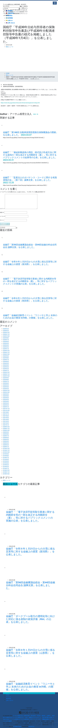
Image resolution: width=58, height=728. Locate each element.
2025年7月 (6, 339)
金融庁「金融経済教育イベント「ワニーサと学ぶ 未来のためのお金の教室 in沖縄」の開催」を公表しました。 (30, 316)
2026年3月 (6, 329)
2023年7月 (6, 381)
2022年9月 (6, 394)
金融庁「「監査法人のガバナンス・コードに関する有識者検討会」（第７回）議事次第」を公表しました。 (30, 178)
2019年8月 (6, 455)
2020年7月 (6, 436)
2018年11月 (6, 472)
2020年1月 (6, 446)
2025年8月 (6, 338)
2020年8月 (6, 434)
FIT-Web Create (17, 726)
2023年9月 (6, 378)
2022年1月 (6, 407)
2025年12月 (6, 332)
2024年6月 (6, 361)
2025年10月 (6, 336)
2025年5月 (6, 343)
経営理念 (9, 15)
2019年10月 (6, 452)
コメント (2, 208)
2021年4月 (6, 419)
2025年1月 (6, 348)
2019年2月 (6, 466)
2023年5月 (6, 385)
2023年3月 (6, 388)
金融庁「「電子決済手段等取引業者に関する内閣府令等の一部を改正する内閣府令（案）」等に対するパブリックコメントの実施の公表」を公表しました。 (30, 281)
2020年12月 (6, 426)
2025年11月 (6, 334)
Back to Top (6, 693)
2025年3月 (6, 347)
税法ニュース (9, 46)
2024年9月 (6, 356)
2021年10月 (6, 410)
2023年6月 (6, 383)
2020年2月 (6, 445)
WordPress (31, 726)
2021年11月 (6, 408)
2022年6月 (6, 397)
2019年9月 (6, 454)
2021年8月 (6, 412)
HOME (7, 695)
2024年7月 (6, 359)
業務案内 (9, 10)
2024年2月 (6, 368)
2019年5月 (6, 461)
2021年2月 (6, 423)
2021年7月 (6, 414)
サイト (2, 220)
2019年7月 (6, 457)
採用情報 (9, 18)
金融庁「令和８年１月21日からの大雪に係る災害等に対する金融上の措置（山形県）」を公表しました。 (30, 653)
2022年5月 (6, 399)
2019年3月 (6, 465)
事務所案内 (10, 13)
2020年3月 (6, 443)
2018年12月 (6, 470)
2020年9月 (6, 432)
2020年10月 (6, 430)
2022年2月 (6, 405)
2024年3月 (6, 367)
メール (2, 216)
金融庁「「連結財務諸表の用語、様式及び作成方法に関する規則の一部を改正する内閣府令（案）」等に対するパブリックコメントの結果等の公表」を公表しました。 (30, 155)
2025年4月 (6, 345)
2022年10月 (6, 392)
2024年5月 (6, 363)
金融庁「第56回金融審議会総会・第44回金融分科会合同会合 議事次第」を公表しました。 (29, 245)
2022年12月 (6, 390)
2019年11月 (6, 450)
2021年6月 (6, 416)
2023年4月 (6, 387)
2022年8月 (6, 396)
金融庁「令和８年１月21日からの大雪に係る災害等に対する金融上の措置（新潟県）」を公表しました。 (30, 262)
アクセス (8, 696)
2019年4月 (6, 463)
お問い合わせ (10, 23)
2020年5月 (6, 439)
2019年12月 (6, 448)
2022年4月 (6, 401)
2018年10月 (6, 474)
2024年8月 (6, 358)
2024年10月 (6, 354)
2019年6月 (6, 459)
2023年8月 (6, 379)
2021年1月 (6, 425)
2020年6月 (6, 437)
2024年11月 (6, 352)
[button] (55, 3)
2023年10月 (6, 376)
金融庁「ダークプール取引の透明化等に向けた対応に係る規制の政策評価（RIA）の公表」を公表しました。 (30, 619)
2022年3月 (6, 403)
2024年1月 (6, 370)
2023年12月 (6, 372)
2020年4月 (6, 441)
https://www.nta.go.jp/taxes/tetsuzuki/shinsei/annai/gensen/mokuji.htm (20, 103)
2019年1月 (6, 468)
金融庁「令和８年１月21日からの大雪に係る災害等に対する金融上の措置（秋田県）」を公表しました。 (30, 299)
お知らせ (9, 20)
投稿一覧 (35, 114)
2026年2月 (6, 330)
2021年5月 (6, 417)
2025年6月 (6, 341)
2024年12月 (6, 350)
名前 (2, 212)
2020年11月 (6, 428)
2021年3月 (6, 421)
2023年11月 (6, 374)
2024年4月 (6, 365)
